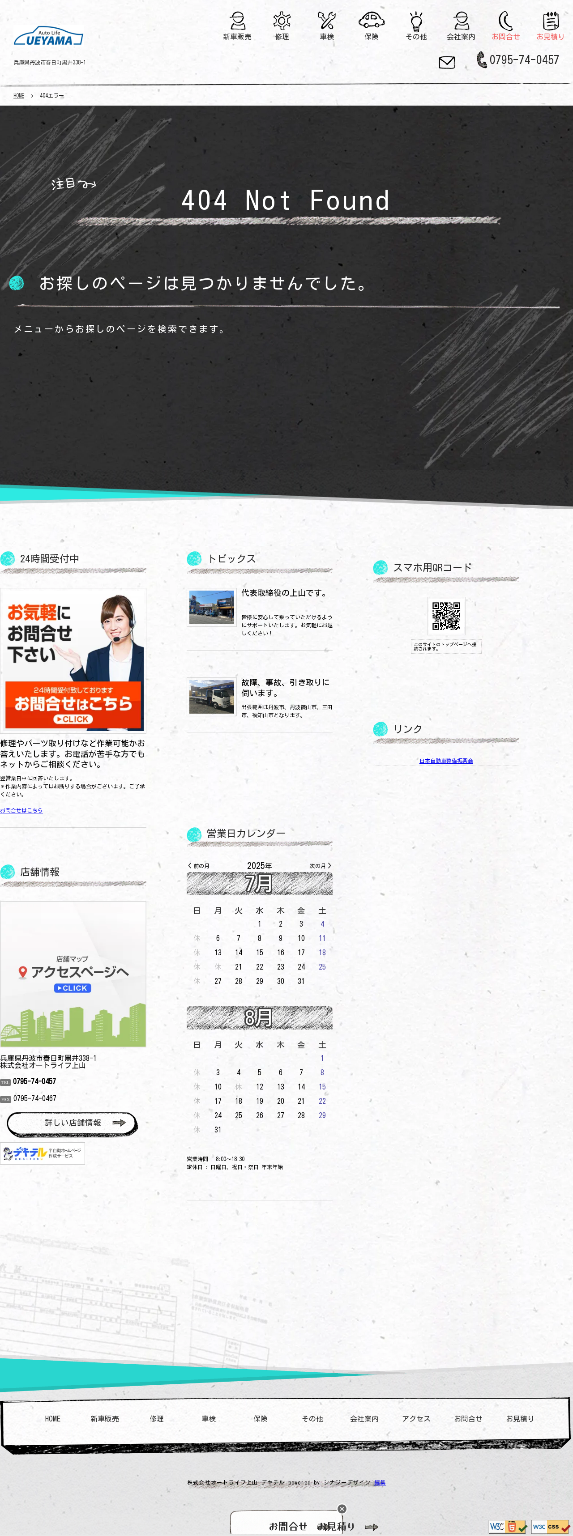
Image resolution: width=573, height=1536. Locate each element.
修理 (282, 36)
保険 (371, 36)
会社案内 (461, 36)
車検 (327, 36)
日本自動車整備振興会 (473, 760)
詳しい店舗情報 (100, 1123)
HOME (18, 95)
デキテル (273, 1482)
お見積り (550, 36)
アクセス (416, 1418)
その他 (416, 36)
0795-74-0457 (525, 59)
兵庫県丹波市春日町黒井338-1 (49, 62)
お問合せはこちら (48, 810)
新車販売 (237, 36)
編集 (380, 1482)
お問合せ (506, 36)
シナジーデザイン (347, 1482)
